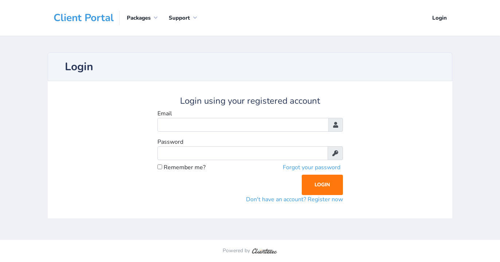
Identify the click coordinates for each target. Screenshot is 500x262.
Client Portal (84, 18)
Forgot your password (311, 167)
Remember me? (181, 167)
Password (170, 142)
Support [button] (179, 17)
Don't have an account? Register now (294, 199)
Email (164, 114)
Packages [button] (139, 17)
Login (439, 17)
